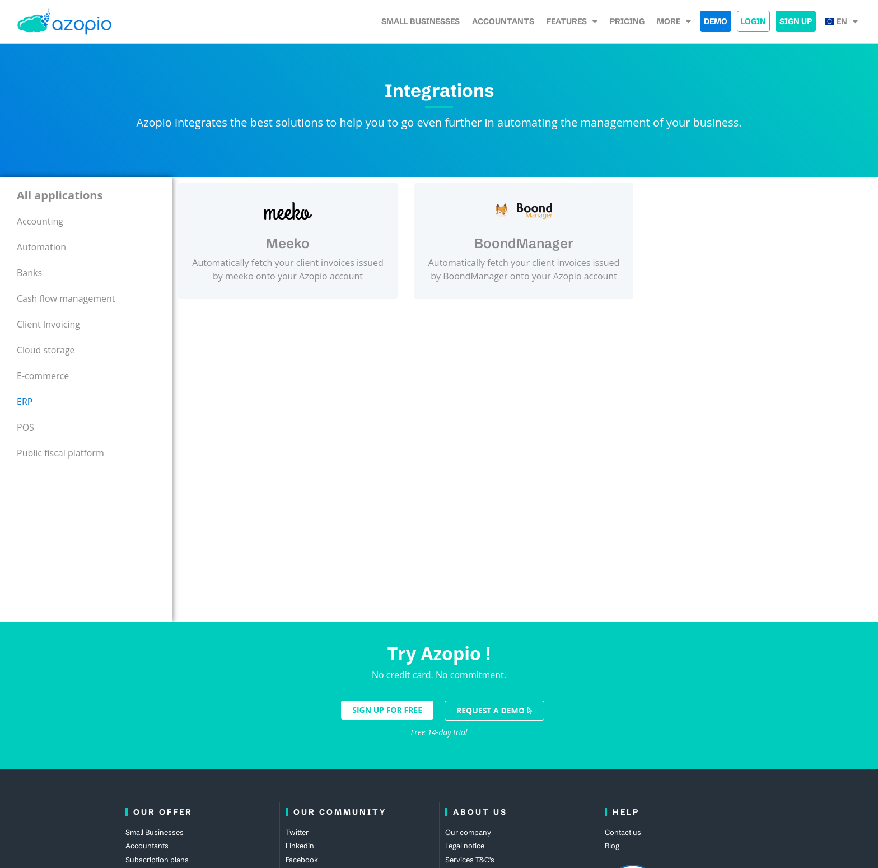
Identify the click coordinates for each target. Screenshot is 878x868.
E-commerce (43, 376)
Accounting (40, 221)
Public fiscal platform (60, 453)
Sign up (795, 21)
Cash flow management (66, 298)
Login (753, 21)
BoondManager (523, 243)
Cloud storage (46, 350)
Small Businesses (420, 21)
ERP (24, 401)
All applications (59, 195)
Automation (41, 247)
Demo (715, 21)
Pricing (627, 21)
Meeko (288, 243)
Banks (29, 273)
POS (25, 427)
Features (572, 21)
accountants (503, 21)
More (674, 21)
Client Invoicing (48, 324)
